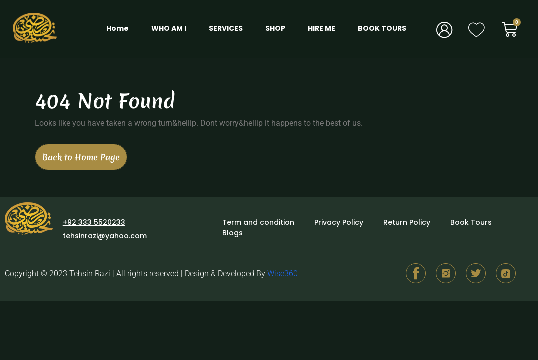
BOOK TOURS (382, 29)
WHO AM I (169, 29)
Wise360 (283, 273)
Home (117, 29)
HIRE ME (322, 29)
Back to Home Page (85, 153)
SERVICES (226, 29)
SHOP (276, 29)
